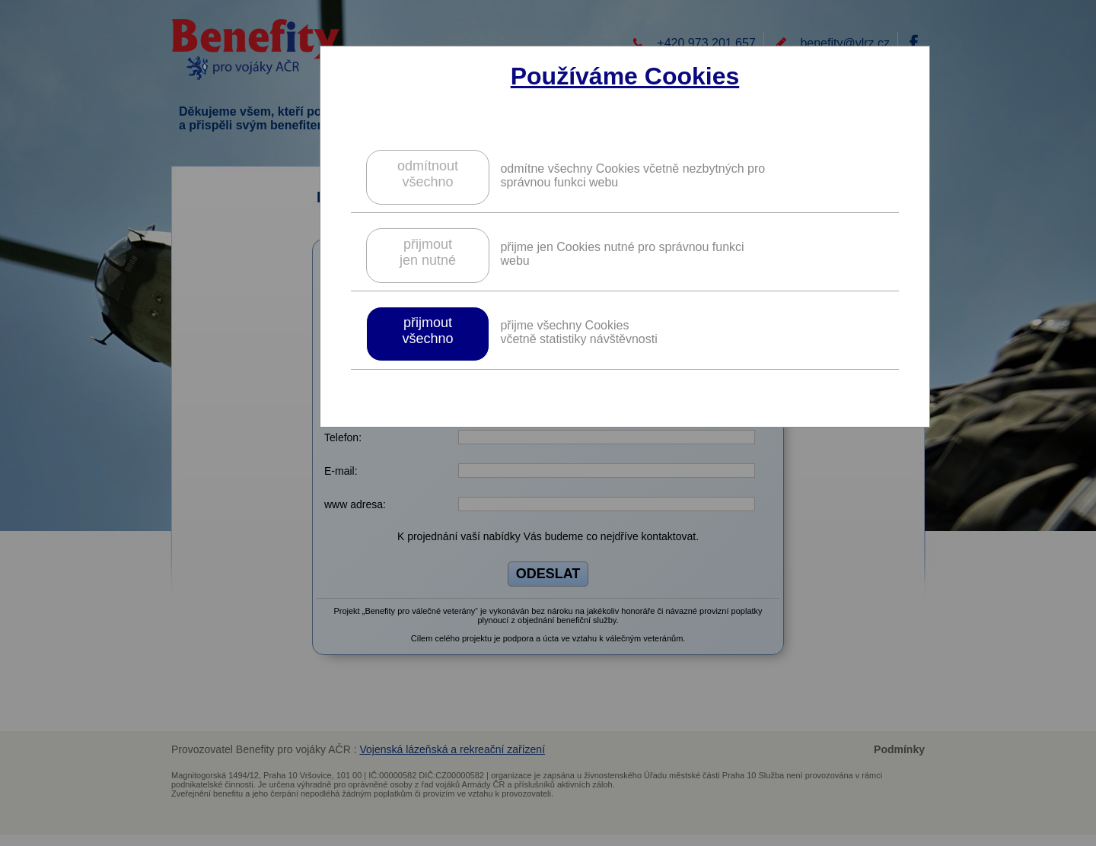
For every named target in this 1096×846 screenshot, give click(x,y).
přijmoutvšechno (427, 330)
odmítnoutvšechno (427, 173)
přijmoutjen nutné (428, 252)
